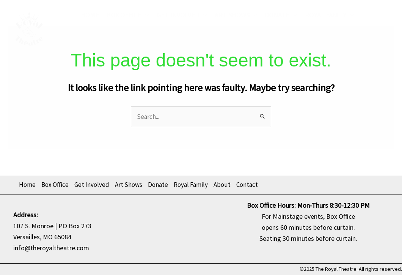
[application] (145, 15)
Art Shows (236, 15)
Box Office (128, 15)
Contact (132, 41)
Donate (281, 15)
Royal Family (329, 15)
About (95, 41)
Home (90, 15)
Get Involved (182, 15)
